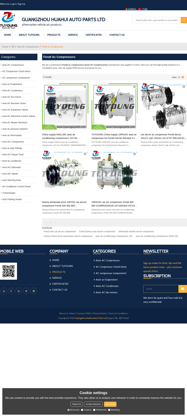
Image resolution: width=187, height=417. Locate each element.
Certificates (93, 34)
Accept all (110, 404)
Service (73, 34)
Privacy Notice (100, 313)
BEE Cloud (124, 318)
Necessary (73, 410)
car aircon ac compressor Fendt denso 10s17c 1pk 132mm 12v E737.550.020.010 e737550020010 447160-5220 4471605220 (163, 136)
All (13, 46)
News (72, 313)
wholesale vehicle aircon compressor (136, 231)
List (179, 77)
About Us (63, 313)
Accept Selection (93, 404)
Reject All (76, 404)
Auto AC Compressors (27, 46)
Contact (81, 313)
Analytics (86, 410)
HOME (7, 34)
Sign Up (21, 3)
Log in (13, 3)
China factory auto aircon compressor (97, 231)
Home (5, 46)
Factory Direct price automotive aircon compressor (68, 236)
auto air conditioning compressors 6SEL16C (157, 236)
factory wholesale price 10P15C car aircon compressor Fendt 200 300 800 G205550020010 (64, 204)
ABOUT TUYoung (29, 34)
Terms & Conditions (118, 313)
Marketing (114, 410)
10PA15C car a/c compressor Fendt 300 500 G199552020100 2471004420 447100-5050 (114, 204)
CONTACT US (117, 34)
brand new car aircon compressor (60, 231)
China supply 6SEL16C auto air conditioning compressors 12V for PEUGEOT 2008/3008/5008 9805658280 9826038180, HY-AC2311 (63, 136)
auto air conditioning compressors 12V (114, 236)
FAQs (88, 313)
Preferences (100, 410)
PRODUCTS (53, 34)
